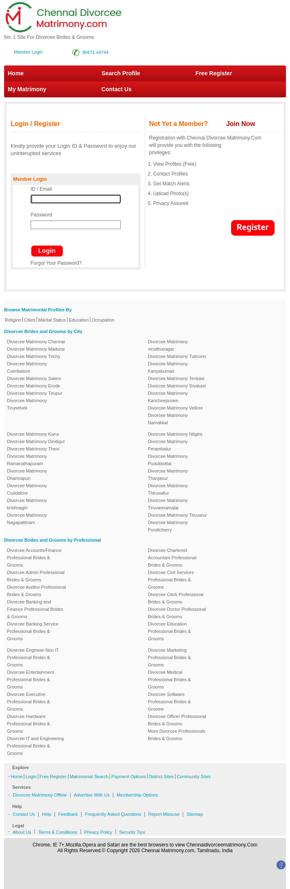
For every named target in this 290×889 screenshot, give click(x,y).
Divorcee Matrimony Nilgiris (175, 434)
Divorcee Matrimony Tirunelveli (27, 404)
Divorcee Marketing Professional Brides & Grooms (169, 657)
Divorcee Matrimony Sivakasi (177, 385)
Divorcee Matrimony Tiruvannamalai (168, 504)
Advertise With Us (92, 794)
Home (16, 73)
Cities (30, 319)
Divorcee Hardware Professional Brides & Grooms (28, 724)
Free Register (214, 73)
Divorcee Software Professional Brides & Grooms (169, 701)
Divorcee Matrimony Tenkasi (176, 378)
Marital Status (52, 319)
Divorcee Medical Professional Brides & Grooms (169, 679)
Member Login (28, 52)
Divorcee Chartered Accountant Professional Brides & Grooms (172, 557)
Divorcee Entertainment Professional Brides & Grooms (30, 679)
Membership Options (137, 794)
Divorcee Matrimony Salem (34, 378)
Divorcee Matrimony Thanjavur (168, 474)
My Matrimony (27, 89)
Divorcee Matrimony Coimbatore (27, 367)
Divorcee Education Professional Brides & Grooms (169, 631)
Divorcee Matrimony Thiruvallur (168, 489)
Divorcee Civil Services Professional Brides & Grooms (171, 580)
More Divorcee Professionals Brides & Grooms (177, 735)
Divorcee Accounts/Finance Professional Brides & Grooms (34, 557)
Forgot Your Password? (56, 263)
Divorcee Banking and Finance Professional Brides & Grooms (35, 609)
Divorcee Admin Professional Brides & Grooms (36, 576)
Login (30, 776)
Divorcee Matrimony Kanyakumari (168, 367)
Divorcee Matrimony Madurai (36, 349)
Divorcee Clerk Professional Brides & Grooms (176, 598)
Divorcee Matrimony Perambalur (168, 445)
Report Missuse (163, 814)
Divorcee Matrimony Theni (33, 448)
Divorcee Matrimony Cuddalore (27, 489)
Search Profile (120, 73)
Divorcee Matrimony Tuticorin (177, 356)
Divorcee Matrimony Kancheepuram (168, 397)
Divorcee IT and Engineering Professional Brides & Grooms (35, 746)
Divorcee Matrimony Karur (33, 434)
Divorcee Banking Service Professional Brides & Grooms (32, 631)
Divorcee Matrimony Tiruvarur (177, 515)
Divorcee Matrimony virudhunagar (168, 345)
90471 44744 (95, 52)
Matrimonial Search (89, 776)
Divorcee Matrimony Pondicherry (168, 526)
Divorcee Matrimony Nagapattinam (27, 519)
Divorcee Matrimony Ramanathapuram (27, 460)
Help (47, 814)
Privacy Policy (98, 832)
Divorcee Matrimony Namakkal (168, 419)
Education (79, 319)
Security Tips (132, 832)
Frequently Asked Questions (113, 814)
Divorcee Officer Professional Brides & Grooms (177, 720)
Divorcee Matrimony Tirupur (34, 393)
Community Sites (194, 776)
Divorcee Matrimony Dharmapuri (27, 474)
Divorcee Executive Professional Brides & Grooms (28, 701)
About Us (22, 832)
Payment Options (128, 776)
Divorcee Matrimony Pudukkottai (168, 460)
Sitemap (195, 814)
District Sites (161, 776)
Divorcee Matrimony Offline (40, 794)
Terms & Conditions (57, 832)
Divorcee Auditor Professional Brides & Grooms (36, 591)
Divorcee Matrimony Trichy (33, 356)
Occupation (103, 319)
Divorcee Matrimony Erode (33, 385)
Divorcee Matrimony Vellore (175, 407)
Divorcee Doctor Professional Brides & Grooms (177, 613)
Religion (13, 319)
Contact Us (112, 89)
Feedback (68, 814)
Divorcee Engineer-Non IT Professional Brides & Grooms (33, 657)
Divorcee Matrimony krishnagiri (27, 504)
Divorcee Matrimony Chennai (36, 341)
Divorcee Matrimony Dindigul (36, 441)
